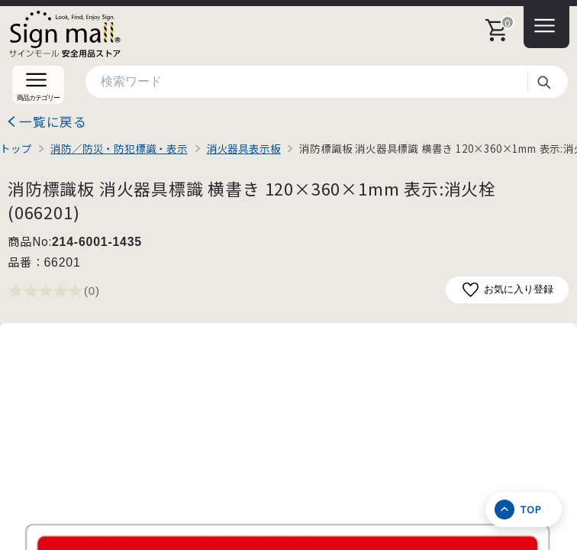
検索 (543, 81)
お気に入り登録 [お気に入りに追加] (507, 289)
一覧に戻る (53, 121)
